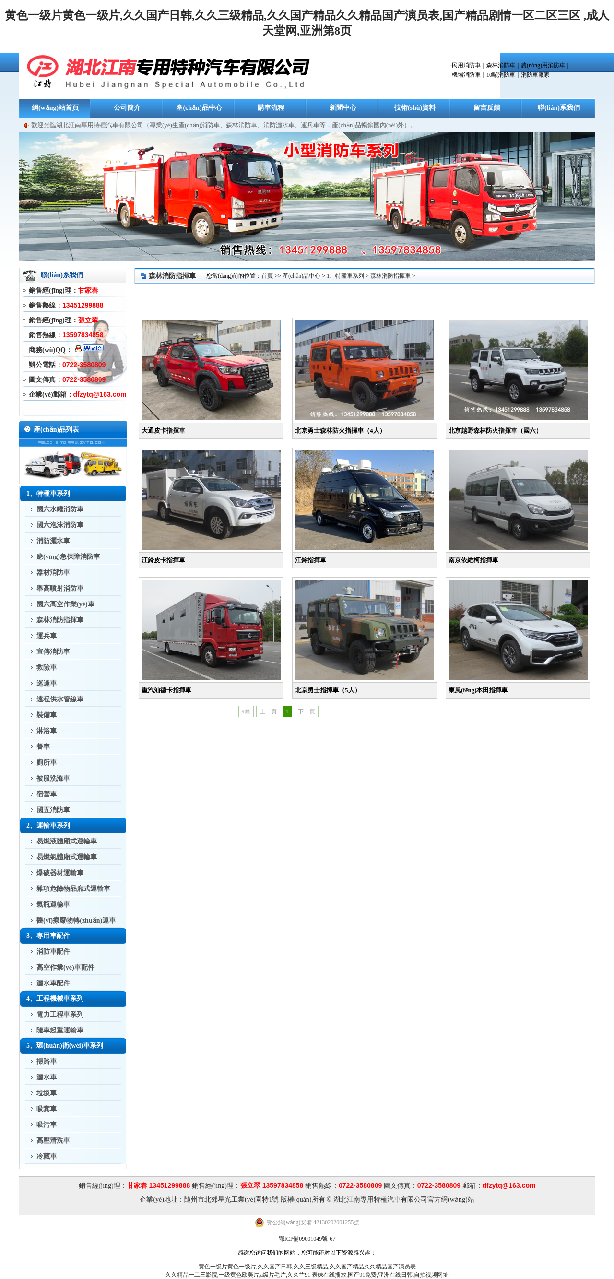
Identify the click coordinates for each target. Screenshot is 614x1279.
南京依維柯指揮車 (473, 560)
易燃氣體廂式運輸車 (66, 857)
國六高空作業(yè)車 (65, 604)
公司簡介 (127, 107)
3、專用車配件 (48, 935)
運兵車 (46, 636)
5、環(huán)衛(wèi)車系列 (64, 1045)
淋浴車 (46, 730)
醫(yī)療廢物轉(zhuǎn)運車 (76, 920)
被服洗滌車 (53, 778)
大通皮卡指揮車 (163, 430)
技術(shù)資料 (415, 107)
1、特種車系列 (48, 493)
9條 (246, 711)
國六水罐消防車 (59, 509)
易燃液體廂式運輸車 (66, 841)
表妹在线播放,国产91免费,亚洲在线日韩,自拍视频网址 (380, 1274)
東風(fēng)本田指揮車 (478, 690)
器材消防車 (53, 572)
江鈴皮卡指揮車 (163, 560)
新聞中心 (343, 107)
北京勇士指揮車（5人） (328, 690)
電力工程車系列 (59, 1014)
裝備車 (46, 715)
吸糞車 (46, 1109)
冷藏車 (46, 1156)
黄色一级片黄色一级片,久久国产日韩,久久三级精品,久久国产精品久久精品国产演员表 (307, 1266)
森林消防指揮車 (59, 620)
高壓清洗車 (53, 1140)
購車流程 (271, 107)
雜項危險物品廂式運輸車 (73, 888)
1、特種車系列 (345, 275)
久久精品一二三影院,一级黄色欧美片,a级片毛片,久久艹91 (237, 1274)
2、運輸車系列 (48, 825)
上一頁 (268, 711)
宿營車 (46, 794)
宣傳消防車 (53, 651)
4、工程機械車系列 (54, 998)
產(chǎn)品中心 (199, 107)
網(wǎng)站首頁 (55, 107)
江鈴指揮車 (310, 560)
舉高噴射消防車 (59, 588)
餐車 (43, 746)
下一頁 (306, 711)
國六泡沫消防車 (59, 525)
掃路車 (46, 1061)
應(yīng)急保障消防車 (68, 556)
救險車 (46, 667)
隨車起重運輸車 (59, 1030)
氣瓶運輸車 (53, 904)
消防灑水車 (53, 541)
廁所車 (46, 762)
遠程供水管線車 (59, 699)
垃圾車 (46, 1093)
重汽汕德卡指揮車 (166, 690)
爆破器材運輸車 (59, 872)
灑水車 (46, 1077)
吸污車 (46, 1124)
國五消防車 (53, 810)
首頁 (267, 275)
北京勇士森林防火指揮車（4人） (340, 430)
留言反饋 (486, 107)
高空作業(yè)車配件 (65, 967)
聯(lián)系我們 (559, 107)
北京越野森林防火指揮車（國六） (495, 430)
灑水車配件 (53, 983)
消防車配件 (53, 951)
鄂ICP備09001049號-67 (307, 1238)
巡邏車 (46, 683)
